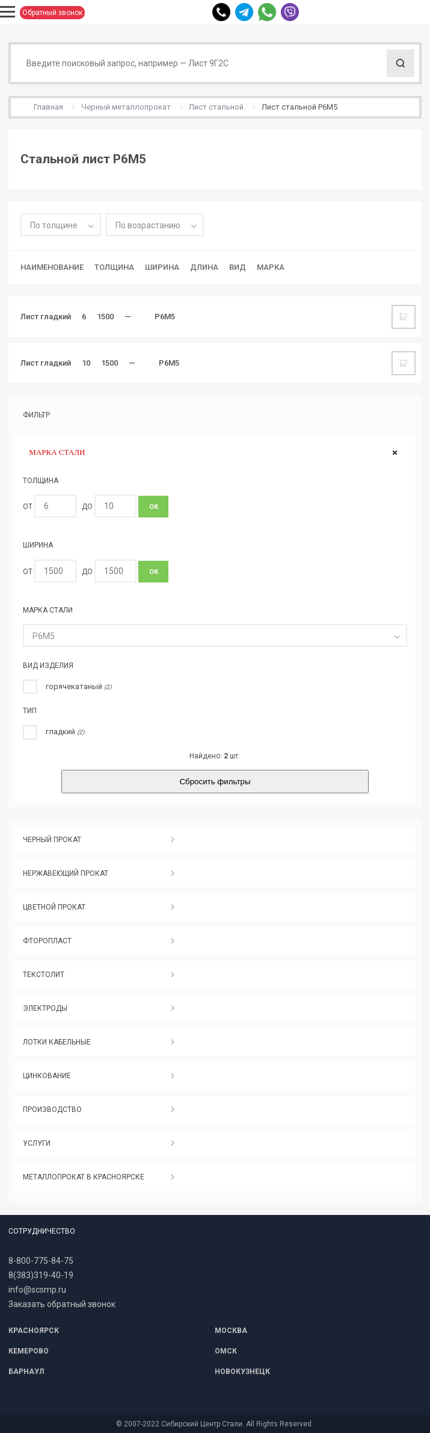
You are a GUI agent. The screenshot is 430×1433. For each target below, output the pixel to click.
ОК (153, 507)
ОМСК (226, 1351)
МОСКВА (231, 1330)
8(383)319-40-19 (40, 1275)
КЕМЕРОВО (28, 1351)
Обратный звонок (52, 12)
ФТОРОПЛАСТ (47, 941)
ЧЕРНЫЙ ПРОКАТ (52, 839)
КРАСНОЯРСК (33, 1330)
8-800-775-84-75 (40, 1261)
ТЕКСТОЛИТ (43, 974)
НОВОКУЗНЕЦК (242, 1371)
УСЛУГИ (37, 1143)
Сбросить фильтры (214, 781)
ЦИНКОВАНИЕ (47, 1076)
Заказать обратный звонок (61, 1304)
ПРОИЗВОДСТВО (52, 1109)
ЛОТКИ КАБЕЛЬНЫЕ (57, 1042)
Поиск (400, 63)
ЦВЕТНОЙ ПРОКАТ (54, 907)
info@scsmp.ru (37, 1289)
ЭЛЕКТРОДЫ (45, 1008)
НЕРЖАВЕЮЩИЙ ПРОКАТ (65, 873)
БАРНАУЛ (26, 1371)
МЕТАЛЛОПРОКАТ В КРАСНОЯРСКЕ (83, 1177)
